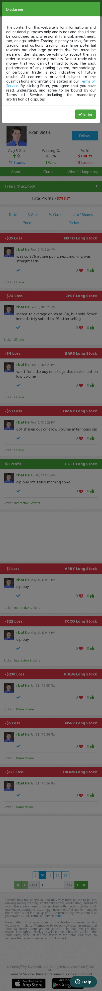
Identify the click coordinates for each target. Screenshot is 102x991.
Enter (85, 114)
